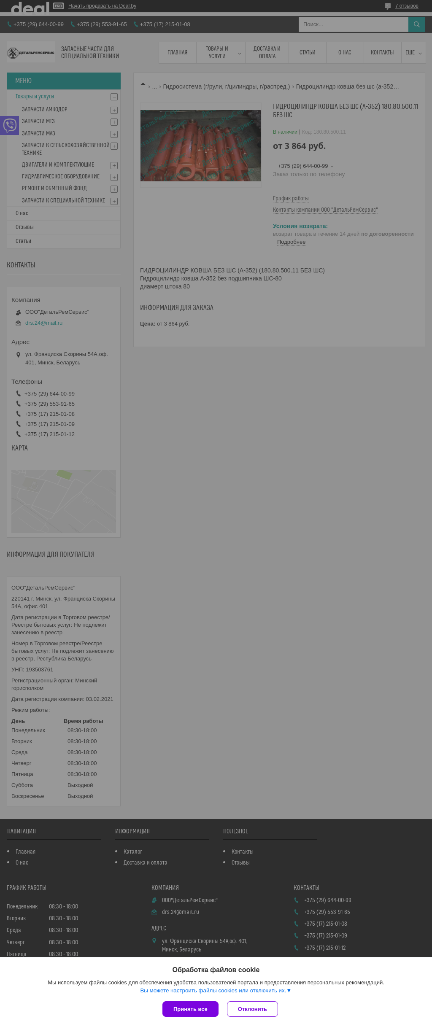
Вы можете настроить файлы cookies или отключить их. (213, 990)
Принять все (190, 1009)
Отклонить (252, 1009)
